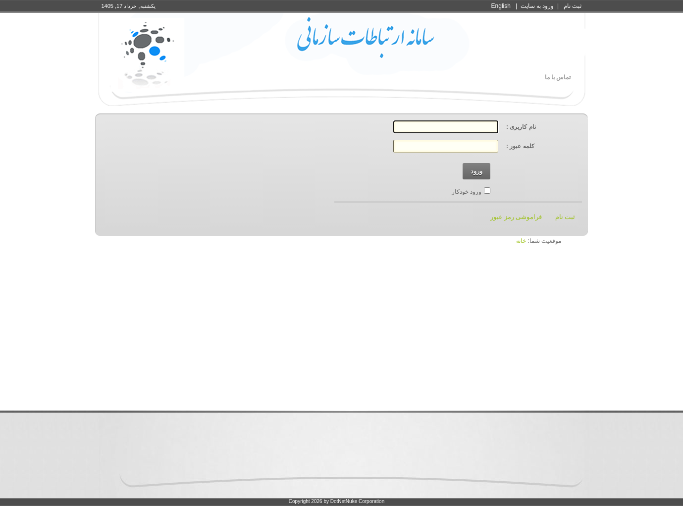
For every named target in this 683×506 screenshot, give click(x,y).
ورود (476, 171)
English (501, 5)
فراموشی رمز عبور (516, 217)
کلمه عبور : (520, 146)
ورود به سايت (537, 5)
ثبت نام (572, 5)
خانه (521, 240)
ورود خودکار (466, 191)
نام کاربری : (521, 126)
